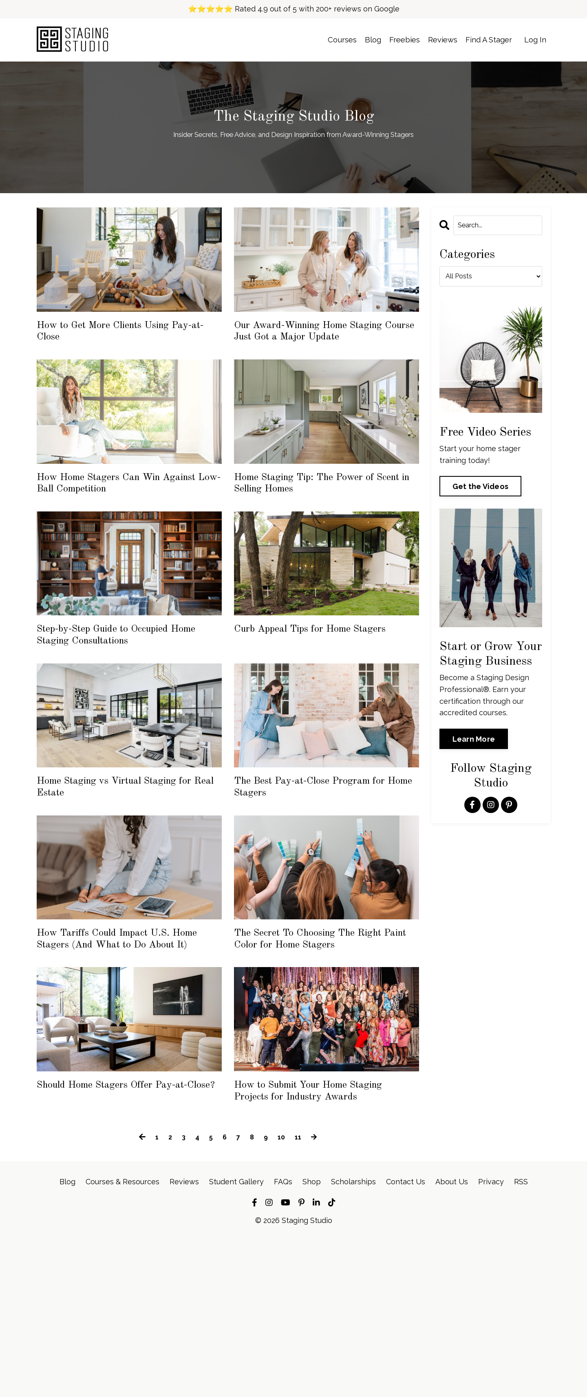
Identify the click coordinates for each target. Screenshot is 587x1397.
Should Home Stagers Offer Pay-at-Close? (126, 1226)
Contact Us (405, 1340)
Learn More (473, 740)
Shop (311, 1340)
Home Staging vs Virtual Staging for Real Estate (117, 882)
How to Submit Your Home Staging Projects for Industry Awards (320, 1235)
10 (282, 1296)
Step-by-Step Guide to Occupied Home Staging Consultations (114, 709)
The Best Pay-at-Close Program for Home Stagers (321, 882)
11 (300, 1296)
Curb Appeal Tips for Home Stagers (323, 700)
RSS (521, 1340)
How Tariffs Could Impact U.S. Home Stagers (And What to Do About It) (121, 1054)
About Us (451, 1340)
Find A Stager (483, 40)
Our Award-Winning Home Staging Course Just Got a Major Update (322, 346)
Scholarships (353, 1340)
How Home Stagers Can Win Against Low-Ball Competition (114, 528)
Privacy (491, 1340)
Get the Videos (480, 488)
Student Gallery (236, 1340)
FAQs (283, 1340)
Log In (534, 40)
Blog (353, 40)
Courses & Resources (122, 1340)
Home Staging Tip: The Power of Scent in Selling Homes (315, 528)
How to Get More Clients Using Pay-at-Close (116, 338)
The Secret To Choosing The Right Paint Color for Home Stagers (317, 1054)
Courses (319, 40)
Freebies (388, 40)
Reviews (431, 40)
